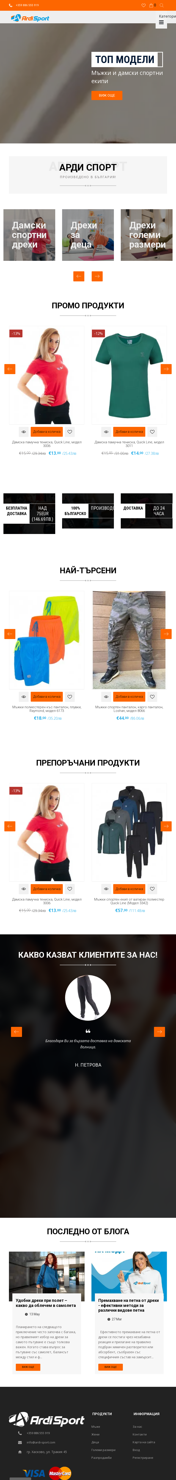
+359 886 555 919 (24, 5)
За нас (137, 1426)
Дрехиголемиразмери (147, 235)
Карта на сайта (144, 1442)
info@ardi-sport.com (41, 1442)
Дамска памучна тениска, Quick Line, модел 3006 (47, 444)
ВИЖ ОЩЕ (107, 95)
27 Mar (114, 1319)
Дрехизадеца (84, 235)
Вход (136, 1450)
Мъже (95, 1426)
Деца (95, 1442)
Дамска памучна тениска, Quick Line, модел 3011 (129, 444)
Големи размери (103, 1450)
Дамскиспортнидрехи (29, 235)
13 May (32, 1314)
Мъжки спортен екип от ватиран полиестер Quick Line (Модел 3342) (129, 901)
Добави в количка (46, 431)
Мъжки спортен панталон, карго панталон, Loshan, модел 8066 (129, 709)
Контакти (140, 1434)
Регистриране (143, 1458)
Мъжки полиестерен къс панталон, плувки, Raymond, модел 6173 (46, 709)
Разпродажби (101, 1458)
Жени (95, 1434)
